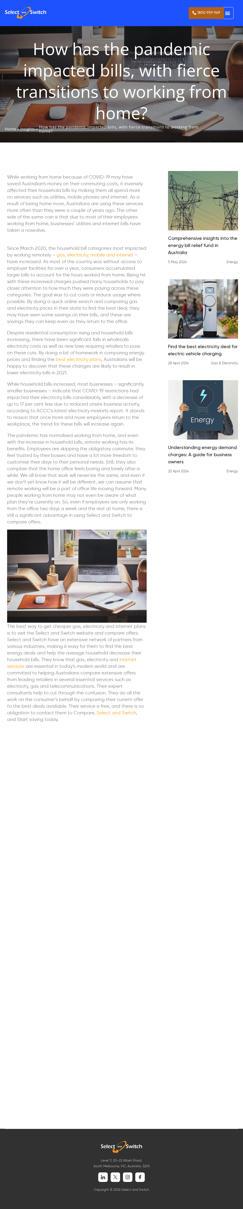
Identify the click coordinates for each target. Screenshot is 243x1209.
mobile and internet (111, 254)
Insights (27, 129)
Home (10, 129)
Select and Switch (116, 712)
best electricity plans (78, 359)
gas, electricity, (72, 254)
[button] (228, 13)
